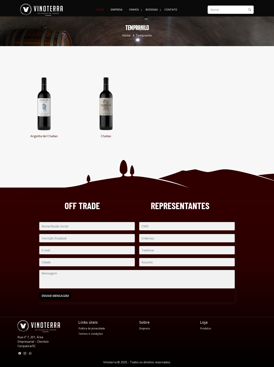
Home (100, 9)
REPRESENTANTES (180, 205)
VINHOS (134, 9)
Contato (170, 9)
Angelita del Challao (44, 136)
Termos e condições (90, 333)
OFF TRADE (82, 205)
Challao (106, 136)
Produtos (205, 328)
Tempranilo (144, 35)
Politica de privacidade (91, 328)
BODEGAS (151, 9)
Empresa (116, 9)
